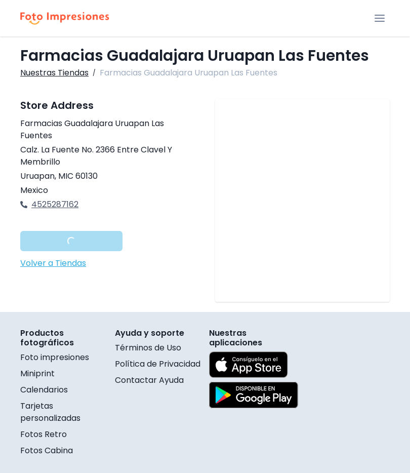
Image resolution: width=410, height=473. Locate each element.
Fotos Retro (43, 434)
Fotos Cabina (46, 450)
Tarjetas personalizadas (50, 412)
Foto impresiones (54, 357)
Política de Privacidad (157, 364)
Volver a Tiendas (53, 263)
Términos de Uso (148, 347)
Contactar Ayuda (149, 380)
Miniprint (37, 373)
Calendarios (44, 390)
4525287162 (49, 204)
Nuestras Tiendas (54, 72)
